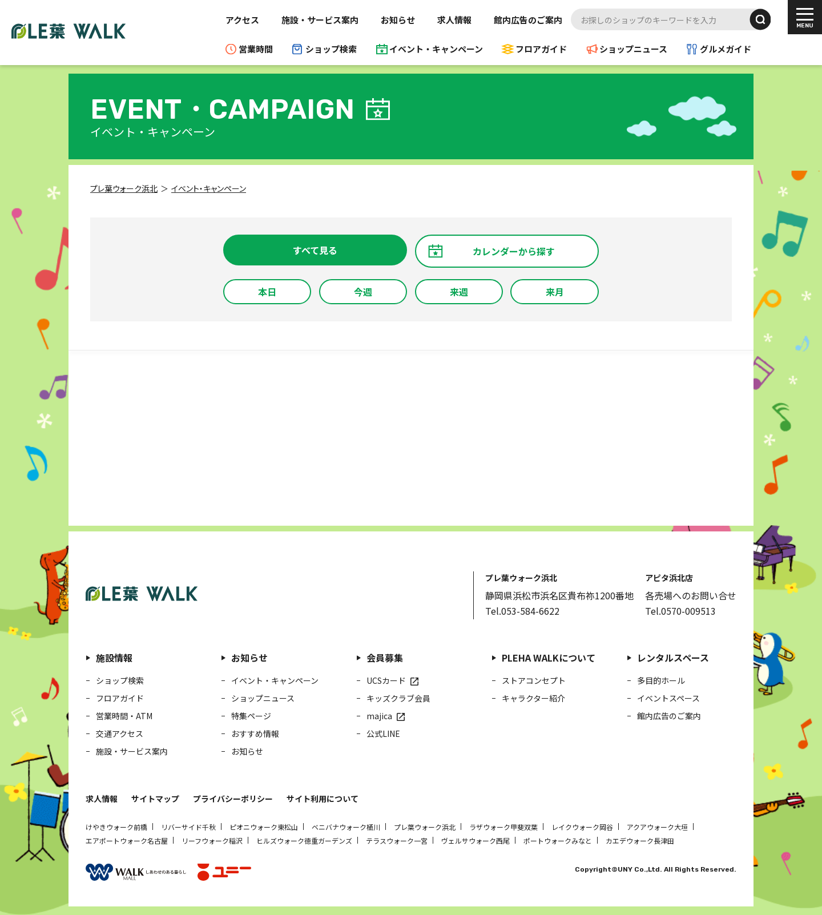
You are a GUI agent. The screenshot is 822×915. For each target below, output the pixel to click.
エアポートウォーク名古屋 (127, 840)
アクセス (242, 20)
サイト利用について (322, 798)
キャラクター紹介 (533, 698)
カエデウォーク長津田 (640, 840)
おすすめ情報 (255, 733)
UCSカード (386, 680)
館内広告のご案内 (528, 20)
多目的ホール (661, 680)
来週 (459, 292)
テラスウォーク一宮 (397, 840)
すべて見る (315, 250)
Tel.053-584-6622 (522, 611)
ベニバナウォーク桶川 (346, 827)
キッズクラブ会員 (398, 698)
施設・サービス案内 (319, 20)
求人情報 (454, 20)
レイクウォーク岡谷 (582, 827)
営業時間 (256, 49)
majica (379, 715)
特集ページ (251, 715)
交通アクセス (119, 733)
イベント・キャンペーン (436, 49)
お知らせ (398, 20)
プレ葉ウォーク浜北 (425, 827)
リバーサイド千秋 (188, 827)
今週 (363, 292)
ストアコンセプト (534, 680)
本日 (267, 292)
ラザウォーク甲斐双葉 (503, 827)
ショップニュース (633, 49)
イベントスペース (668, 698)
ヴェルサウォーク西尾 (475, 840)
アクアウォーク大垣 (657, 827)
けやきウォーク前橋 (116, 827)
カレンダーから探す (514, 251)
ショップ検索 (331, 49)
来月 (555, 292)
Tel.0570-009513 (680, 611)
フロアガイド (541, 49)
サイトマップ (155, 798)
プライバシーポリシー (233, 798)
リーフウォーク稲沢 (212, 840)
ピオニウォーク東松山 (263, 827)
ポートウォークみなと (557, 840)
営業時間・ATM (124, 715)
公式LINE (383, 733)
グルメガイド (725, 49)
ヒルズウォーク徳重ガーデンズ (304, 840)
